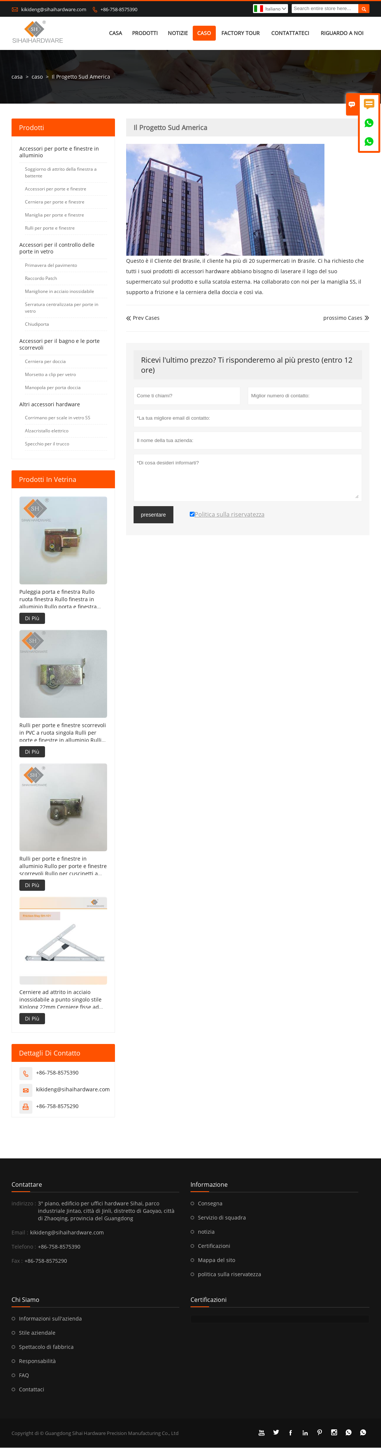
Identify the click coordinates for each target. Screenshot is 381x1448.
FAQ (24, 1375)
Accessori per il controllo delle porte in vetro (57, 248)
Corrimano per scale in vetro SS (57, 418)
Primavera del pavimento (51, 265)
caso (204, 33)
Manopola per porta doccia (53, 388)
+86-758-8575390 (118, 9)
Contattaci (31, 1389)
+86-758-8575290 (57, 1106)
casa (115, 33)
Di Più (32, 618)
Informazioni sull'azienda (50, 1318)
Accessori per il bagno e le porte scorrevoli (59, 344)
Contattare (27, 1185)
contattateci (290, 33)
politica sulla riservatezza (229, 1274)
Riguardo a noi (342, 33)
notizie (178, 33)
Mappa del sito (216, 1260)
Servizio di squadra (222, 1217)
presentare (153, 515)
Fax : (17, 1261)
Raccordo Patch (41, 278)
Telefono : (24, 1246)
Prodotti (145, 33)
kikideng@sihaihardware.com (53, 9)
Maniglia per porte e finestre (54, 215)
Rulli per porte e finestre (50, 228)
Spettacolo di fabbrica (46, 1347)
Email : (20, 1232)
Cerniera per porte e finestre (54, 202)
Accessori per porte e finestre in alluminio (59, 152)
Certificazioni (214, 1246)
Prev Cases (143, 318)
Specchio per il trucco (47, 444)
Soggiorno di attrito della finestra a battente (61, 172)
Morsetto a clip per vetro (50, 375)
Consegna (210, 1203)
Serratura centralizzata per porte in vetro (61, 308)
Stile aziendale (37, 1333)
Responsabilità (37, 1361)
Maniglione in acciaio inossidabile (59, 291)
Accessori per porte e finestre (55, 189)
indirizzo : (24, 1203)
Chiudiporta (37, 324)
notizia (206, 1232)
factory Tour (240, 33)
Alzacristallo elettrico (46, 431)
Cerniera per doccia (45, 362)
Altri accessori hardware (49, 404)
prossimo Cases (342, 318)
